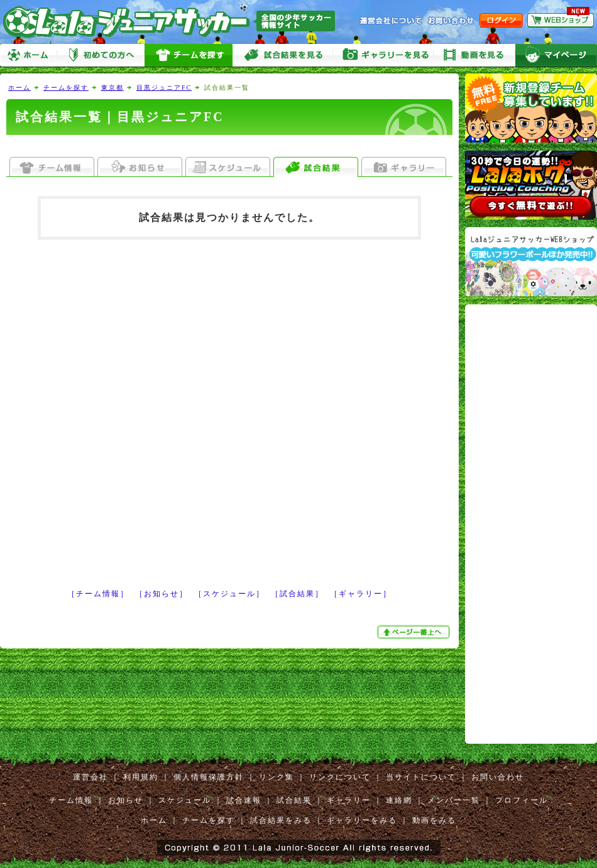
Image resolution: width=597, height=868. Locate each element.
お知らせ (125, 800)
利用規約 (140, 777)
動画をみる (474, 55)
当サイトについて (421, 777)
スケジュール (184, 800)
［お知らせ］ (161, 593)
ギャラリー (349, 800)
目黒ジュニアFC (164, 87)
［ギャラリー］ (361, 593)
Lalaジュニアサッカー (174, 21)
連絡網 (399, 800)
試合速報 (243, 800)
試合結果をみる (281, 820)
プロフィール (521, 800)
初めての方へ (101, 55)
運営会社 (90, 777)
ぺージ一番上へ (414, 632)
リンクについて (340, 777)
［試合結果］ (297, 593)
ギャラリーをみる (383, 55)
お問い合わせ (497, 777)
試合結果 (294, 800)
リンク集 (276, 777)
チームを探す (189, 55)
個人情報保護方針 (208, 777)
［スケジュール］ (229, 593)
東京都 (112, 87)
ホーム (28, 55)
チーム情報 (71, 800)
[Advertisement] (146, 404)
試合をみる (283, 55)
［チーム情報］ (98, 593)
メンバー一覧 (453, 800)
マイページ (556, 55)
